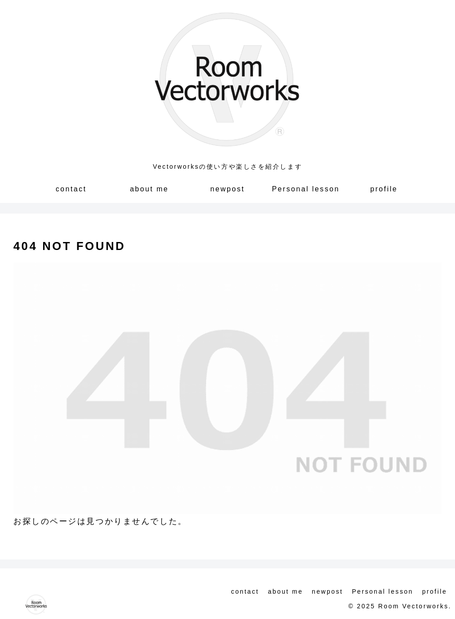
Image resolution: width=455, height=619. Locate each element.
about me (285, 591)
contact (245, 591)
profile (434, 591)
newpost (327, 591)
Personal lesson (382, 591)
